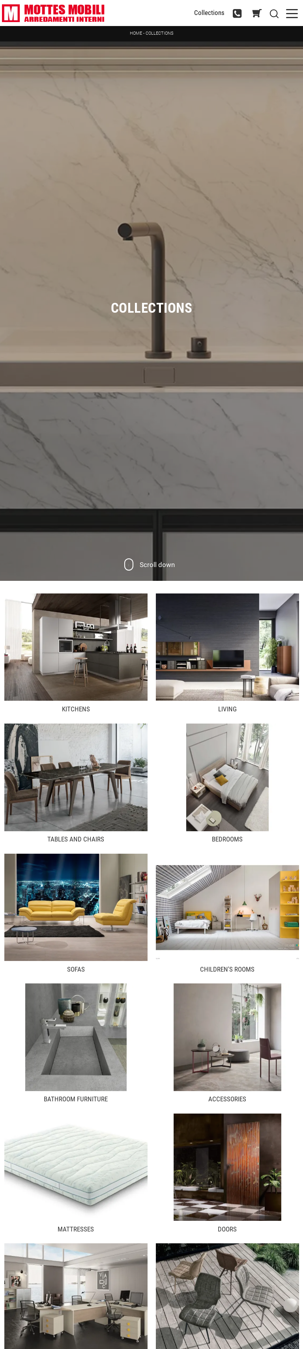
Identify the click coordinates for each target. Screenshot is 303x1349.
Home (136, 33)
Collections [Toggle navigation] (209, 13)
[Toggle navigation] (292, 13)
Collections (160, 33)
